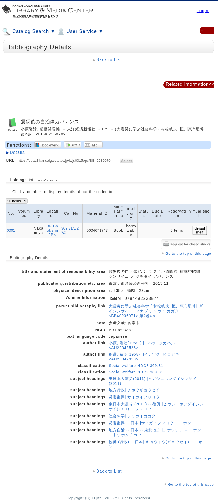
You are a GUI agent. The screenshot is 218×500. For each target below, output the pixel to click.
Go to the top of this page (188, 253)
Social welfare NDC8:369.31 (136, 365)
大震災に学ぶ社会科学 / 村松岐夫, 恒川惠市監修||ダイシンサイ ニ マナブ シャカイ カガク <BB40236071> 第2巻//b (156, 311)
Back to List (109, 59)
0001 (11, 230)
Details (17, 152)
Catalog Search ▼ (28, 32)
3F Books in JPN (52, 230)
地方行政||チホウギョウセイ (134, 390)
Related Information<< (190, 84)
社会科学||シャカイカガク (132, 416)
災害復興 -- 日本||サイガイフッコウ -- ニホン (150, 423)
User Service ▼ (80, 32)
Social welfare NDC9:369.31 (136, 372)
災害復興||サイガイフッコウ (134, 397)
